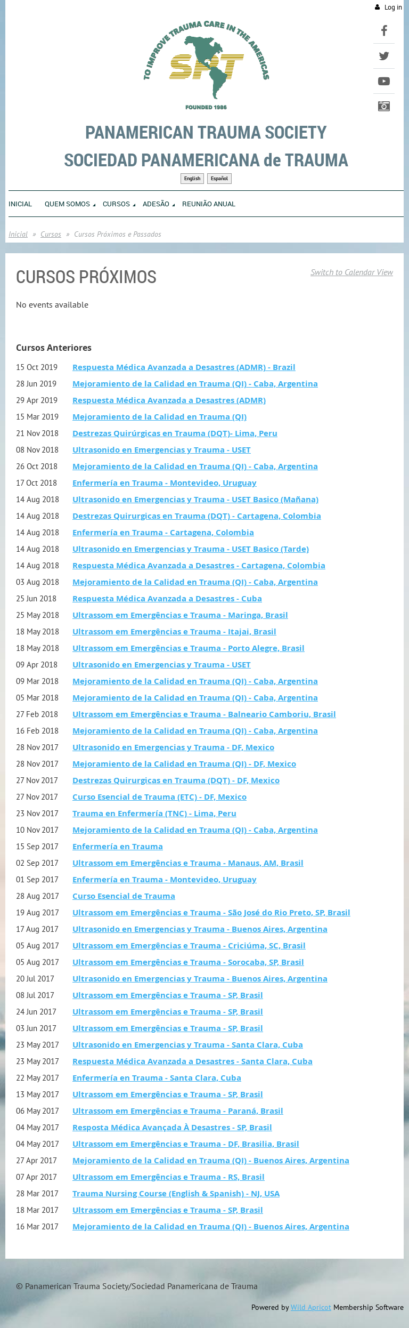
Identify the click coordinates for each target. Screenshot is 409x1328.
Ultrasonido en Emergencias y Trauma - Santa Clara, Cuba (187, 1044)
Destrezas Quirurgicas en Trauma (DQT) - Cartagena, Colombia (196, 515)
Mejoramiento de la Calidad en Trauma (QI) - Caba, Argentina (195, 383)
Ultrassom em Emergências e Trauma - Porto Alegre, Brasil (188, 648)
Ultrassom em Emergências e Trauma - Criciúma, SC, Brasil (189, 945)
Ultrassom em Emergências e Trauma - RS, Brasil (168, 1176)
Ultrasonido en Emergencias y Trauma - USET (161, 449)
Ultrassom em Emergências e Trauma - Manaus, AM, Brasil (188, 862)
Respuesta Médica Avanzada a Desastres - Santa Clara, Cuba (192, 1061)
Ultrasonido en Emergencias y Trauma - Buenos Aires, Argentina (200, 929)
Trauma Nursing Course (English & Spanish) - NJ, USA (176, 1193)
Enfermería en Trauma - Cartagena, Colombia (163, 532)
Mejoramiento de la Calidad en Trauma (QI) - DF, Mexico (184, 763)
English (192, 178)
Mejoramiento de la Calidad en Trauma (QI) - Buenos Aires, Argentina (210, 1160)
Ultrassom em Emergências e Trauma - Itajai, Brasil (174, 631)
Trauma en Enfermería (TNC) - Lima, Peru (154, 813)
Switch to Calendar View (351, 272)
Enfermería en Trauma (117, 846)
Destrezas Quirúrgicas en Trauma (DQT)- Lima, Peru (174, 433)
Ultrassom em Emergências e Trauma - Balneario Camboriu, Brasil (204, 714)
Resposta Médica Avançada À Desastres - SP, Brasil (172, 1127)
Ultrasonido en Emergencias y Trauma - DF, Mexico (173, 747)
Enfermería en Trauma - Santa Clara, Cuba (156, 1077)
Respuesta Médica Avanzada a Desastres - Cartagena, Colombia (198, 565)
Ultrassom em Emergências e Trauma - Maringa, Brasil (180, 615)
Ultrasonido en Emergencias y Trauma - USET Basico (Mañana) (195, 499)
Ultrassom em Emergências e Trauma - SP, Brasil (167, 995)
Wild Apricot (311, 1307)
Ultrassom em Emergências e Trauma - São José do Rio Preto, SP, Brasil (211, 912)
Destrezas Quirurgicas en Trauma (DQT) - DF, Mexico (176, 780)
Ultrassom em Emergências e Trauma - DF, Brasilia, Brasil (185, 1143)
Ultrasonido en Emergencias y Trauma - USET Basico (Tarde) (190, 548)
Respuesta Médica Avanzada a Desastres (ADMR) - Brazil (184, 367)
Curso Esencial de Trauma (123, 896)
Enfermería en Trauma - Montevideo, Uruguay (164, 482)
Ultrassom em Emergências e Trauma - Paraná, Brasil (177, 1110)
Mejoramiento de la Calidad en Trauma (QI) (159, 416)
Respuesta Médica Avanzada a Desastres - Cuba (167, 598)
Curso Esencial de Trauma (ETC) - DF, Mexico (159, 796)
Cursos (50, 234)
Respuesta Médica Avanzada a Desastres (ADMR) (169, 400)
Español (219, 178)
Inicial (18, 234)
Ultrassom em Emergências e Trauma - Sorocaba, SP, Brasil (188, 962)
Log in (393, 7)
